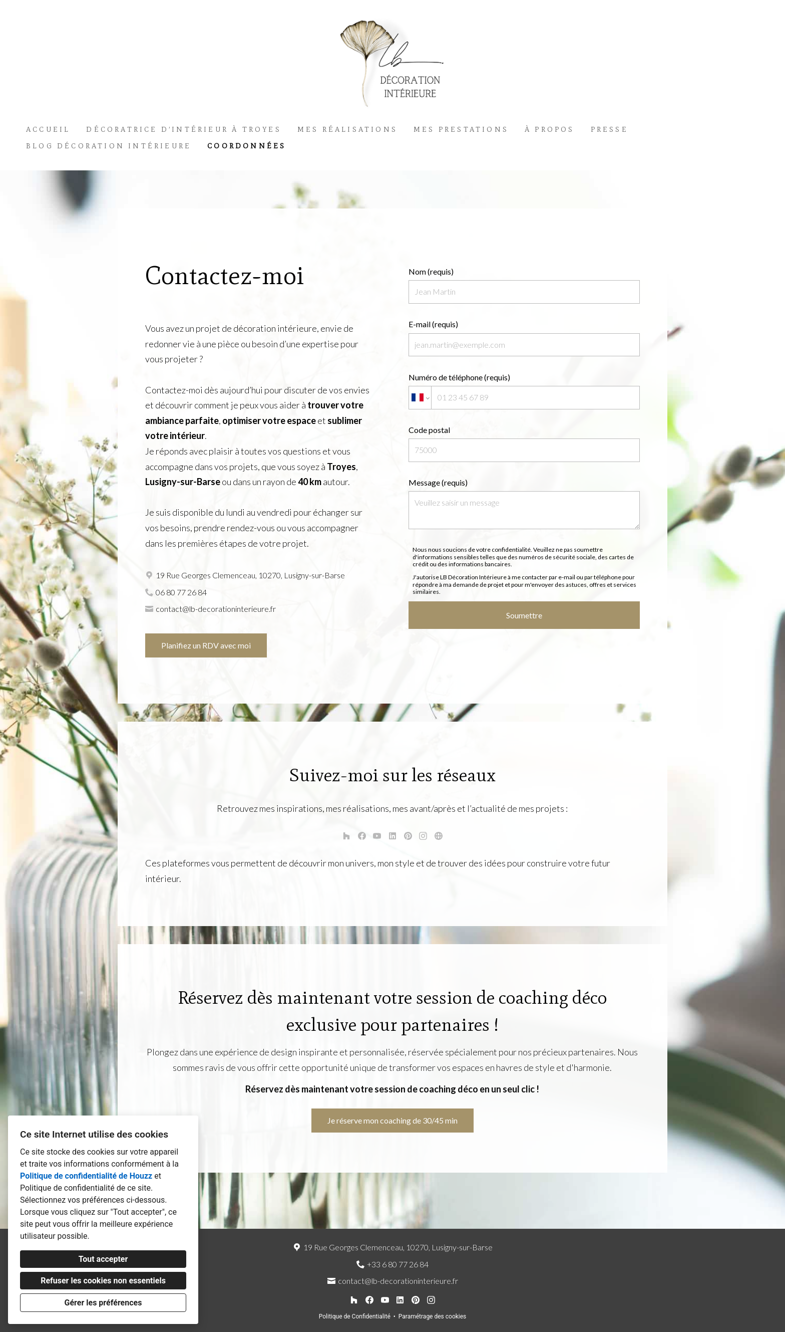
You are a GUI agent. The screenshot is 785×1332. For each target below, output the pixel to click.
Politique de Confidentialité (354, 1316)
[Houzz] (346, 835)
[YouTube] (377, 835)
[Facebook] (361, 835)
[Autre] (438, 835)
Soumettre (524, 615)
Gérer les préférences (103, 1302)
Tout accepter (103, 1259)
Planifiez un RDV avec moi (206, 645)
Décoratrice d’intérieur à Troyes (183, 129)
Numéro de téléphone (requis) (524, 390)
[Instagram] (423, 835)
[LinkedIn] (392, 835)
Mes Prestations (461, 129)
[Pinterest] (408, 835)
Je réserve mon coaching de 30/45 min (392, 1120)
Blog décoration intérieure (108, 146)
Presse (609, 129)
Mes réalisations (347, 129)
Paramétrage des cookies (432, 1316)
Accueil (48, 129)
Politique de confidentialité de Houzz (86, 1176)
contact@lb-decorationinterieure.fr (216, 608)
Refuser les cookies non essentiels (103, 1280)
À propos (550, 129)
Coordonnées (246, 146)
